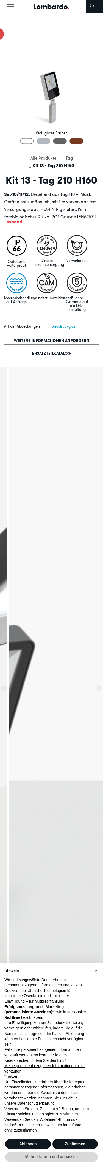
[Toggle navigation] (10, 6)
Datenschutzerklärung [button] (36, 1103)
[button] (95, 971)
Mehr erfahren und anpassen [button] (51, 1157)
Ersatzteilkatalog (51, 353)
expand (14, 222)
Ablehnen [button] (28, 1144)
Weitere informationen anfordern (52, 340)
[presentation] (5, 688)
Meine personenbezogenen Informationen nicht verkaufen (44, 1068)
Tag (69, 158)
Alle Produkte (43, 158)
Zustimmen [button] (75, 1144)
